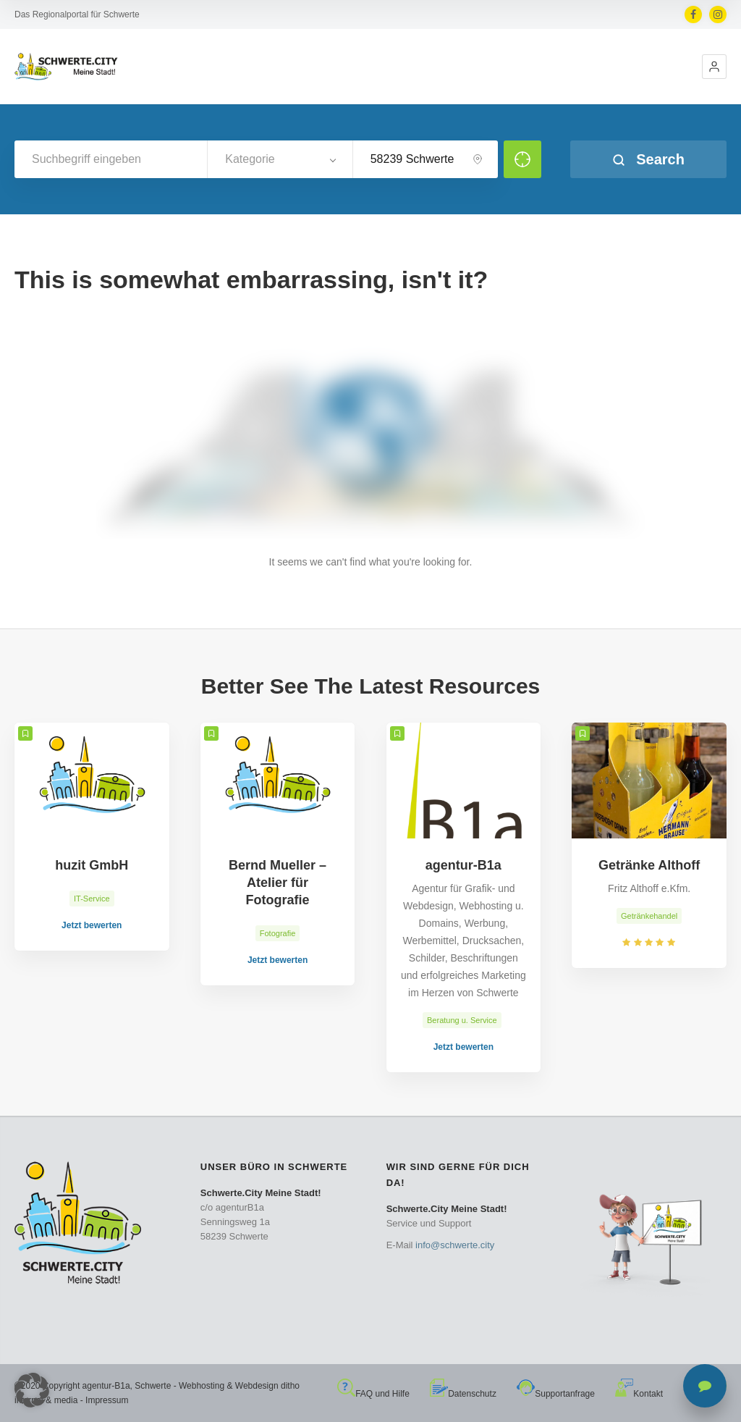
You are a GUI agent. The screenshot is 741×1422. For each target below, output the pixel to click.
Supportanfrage (556, 1394)
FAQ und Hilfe (373, 1394)
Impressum (106, 1400)
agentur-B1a (106, 1386)
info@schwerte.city (454, 1245)
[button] (714, 66)
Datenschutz (463, 1394)
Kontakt (639, 1394)
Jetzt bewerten (92, 925)
